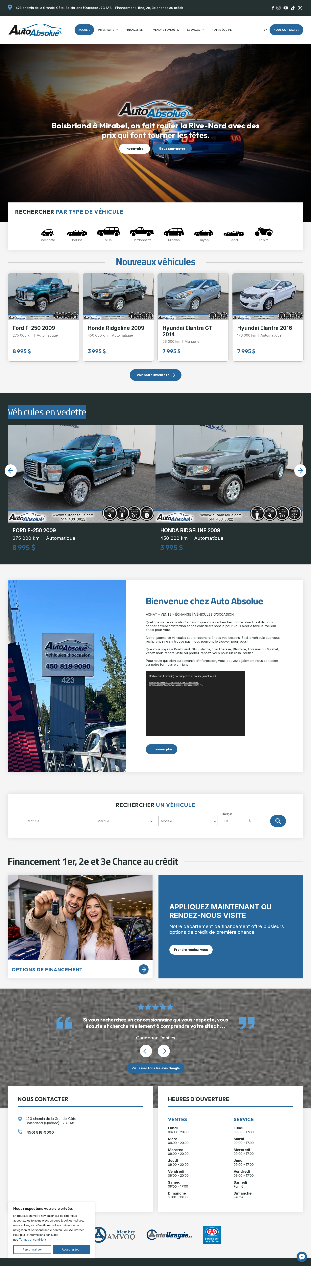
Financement (135, 30)
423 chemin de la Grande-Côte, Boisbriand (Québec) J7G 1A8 (64, 8)
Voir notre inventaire (153, 375)
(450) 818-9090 (39, 1132)
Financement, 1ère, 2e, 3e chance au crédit (149, 8)
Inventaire (106, 30)
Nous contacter (286, 30)
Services (193, 30)
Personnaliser (32, 1249)
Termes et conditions (33, 1239)
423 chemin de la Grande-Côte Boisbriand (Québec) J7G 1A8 (50, 1121)
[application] (195, 703)
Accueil (84, 30)
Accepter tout (71, 1249)
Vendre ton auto (166, 30)
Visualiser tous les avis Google (156, 1068)
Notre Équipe (221, 30)
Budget (246, 819)
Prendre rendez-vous (191, 950)
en (265, 30)
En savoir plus (162, 749)
